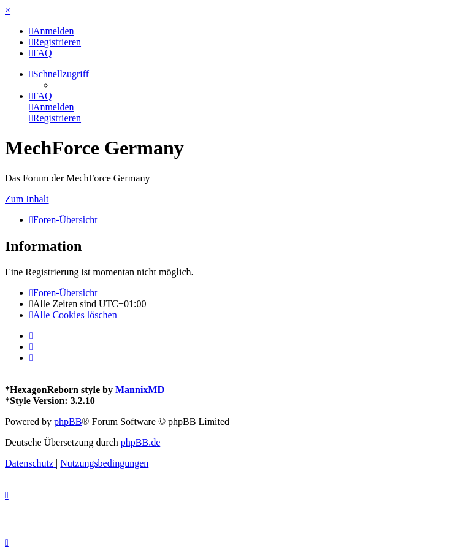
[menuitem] (51, 31)
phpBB (68, 421)
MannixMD (139, 389)
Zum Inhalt (27, 199)
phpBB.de (140, 442)
